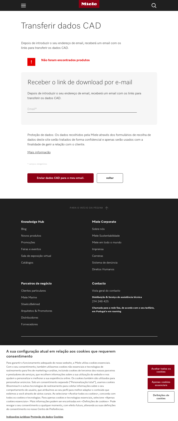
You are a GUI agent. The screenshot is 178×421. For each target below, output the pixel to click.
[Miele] (89, 4)
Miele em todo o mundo (106, 242)
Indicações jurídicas (18, 417)
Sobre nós (98, 229)
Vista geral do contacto (106, 290)
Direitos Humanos (103, 269)
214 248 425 (100, 301)
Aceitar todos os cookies (161, 370)
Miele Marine (29, 297)
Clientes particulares (33, 290)
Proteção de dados (42, 417)
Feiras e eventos (31, 249)
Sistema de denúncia (104, 262)
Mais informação (39, 152)
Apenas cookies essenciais (161, 384)
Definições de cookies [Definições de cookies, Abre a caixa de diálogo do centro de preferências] (161, 397)
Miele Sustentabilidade (106, 235)
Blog (23, 229)
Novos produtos (31, 235)
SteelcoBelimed (30, 304)
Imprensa (97, 249)
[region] (89, 383)
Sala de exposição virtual (36, 256)
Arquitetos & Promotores (36, 311)
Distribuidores (29, 317)
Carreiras (97, 256)
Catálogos (27, 262)
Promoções (28, 242)
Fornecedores (29, 324)
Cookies (58, 417)
